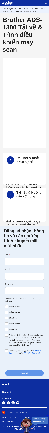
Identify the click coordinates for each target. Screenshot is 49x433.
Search (41, 3)
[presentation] (25, 362)
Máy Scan (13, 318)
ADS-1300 (6, 11)
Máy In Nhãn (14, 324)
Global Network (20, 412)
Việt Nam (7, 412)
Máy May (13, 329)
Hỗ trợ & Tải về (37, 9)
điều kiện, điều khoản (32, 353)
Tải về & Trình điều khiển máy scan (25, 11)
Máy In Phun (14, 306)
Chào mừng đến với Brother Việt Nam (16, 9)
